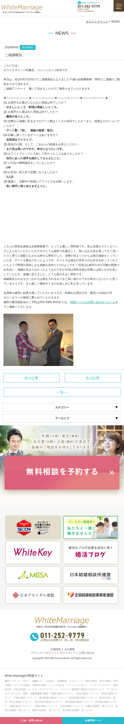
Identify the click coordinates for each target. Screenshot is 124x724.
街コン (26, 681)
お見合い (50, 681)
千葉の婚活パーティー (25, 697)
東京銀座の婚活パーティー (53, 697)
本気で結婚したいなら (25, 689)
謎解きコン (38, 681)
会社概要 (69, 649)
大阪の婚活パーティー (20, 706)
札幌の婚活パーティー (62, 693)
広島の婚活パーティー (46, 706)
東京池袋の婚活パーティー (79, 702)
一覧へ (62, 392)
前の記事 (31, 378)
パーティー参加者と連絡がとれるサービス (82, 689)
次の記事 (93, 378)
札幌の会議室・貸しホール (99, 706)
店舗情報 (55, 649)
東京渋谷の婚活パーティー (49, 702)
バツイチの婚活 (22, 685)
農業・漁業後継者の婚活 (36, 693)
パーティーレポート (77, 685)
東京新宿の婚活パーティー (83, 697)
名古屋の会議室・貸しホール (78, 710)
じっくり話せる (56, 685)
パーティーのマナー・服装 (104, 685)
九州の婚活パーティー (71, 706)
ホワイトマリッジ (97, 21)
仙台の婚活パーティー (88, 693)
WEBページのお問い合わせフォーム (92, 302)
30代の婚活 (105, 681)
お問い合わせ (86, 652)
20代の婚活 (91, 681)
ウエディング (76, 681)
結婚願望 (62, 681)
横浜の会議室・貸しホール (46, 710)
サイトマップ (67, 652)
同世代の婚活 (39, 685)
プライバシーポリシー (43, 652)
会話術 (8, 689)
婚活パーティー (13, 681)
